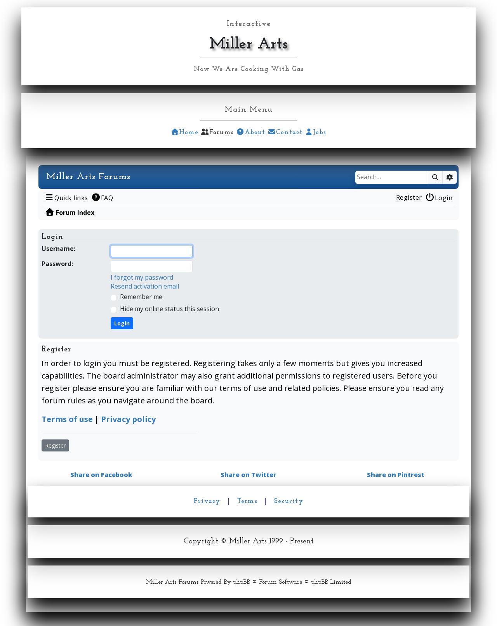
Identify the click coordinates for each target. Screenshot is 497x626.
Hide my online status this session (169, 309)
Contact (285, 132)
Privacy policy (128, 419)
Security (288, 501)
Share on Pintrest (395, 474)
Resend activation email (145, 286)
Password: (57, 264)
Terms (247, 501)
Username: (58, 248)
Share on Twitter (248, 474)
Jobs (315, 132)
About (250, 132)
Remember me (141, 297)
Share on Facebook (101, 474)
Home (184, 132)
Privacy (207, 501)
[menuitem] (66, 198)
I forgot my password (142, 277)
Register (55, 445)
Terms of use (67, 419)
